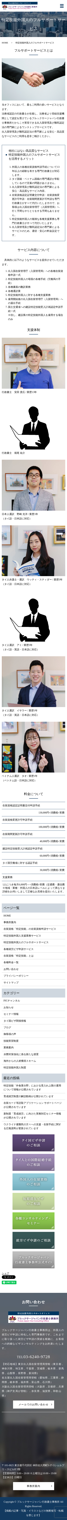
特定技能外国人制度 (15, 1067)
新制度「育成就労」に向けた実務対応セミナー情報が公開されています (32, 1115)
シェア (5, 1273)
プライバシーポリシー (16, 975)
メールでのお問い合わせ (33, 1404)
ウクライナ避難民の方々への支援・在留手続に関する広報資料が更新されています (32, 1126)
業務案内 (9, 1047)
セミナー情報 (11, 1014)
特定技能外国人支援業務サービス (22, 935)
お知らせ (9, 1007)
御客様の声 (10, 1034)
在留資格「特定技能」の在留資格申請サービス (30, 929)
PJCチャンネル (12, 1000)
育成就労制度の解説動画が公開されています (29, 1096)
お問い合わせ (11, 969)
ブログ (7, 1027)
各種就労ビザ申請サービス (19, 949)
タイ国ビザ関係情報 (15, 1021)
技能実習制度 (11, 1041)
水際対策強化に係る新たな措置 (21, 1054)
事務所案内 (10, 922)
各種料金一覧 (11, 962)
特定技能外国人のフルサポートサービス (26, 942)
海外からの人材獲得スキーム (20, 1061)
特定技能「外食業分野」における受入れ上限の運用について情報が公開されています (32, 1087)
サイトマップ (11, 982)
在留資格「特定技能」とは (19, 955)
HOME (5, 42)
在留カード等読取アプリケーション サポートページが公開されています (33, 1105)
